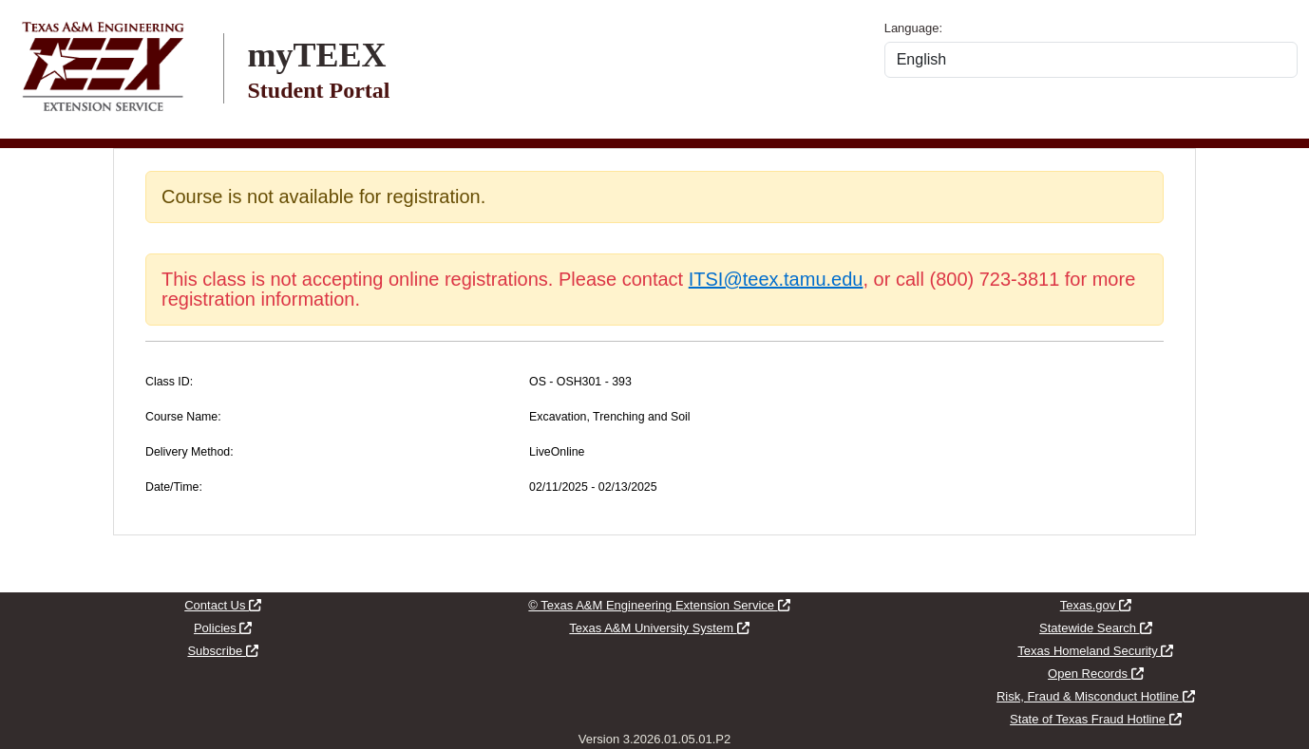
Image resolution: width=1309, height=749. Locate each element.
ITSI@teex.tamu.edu (776, 279)
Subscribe (222, 651)
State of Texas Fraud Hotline (1095, 719)
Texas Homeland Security (1095, 651)
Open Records (1095, 673)
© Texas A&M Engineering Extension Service (658, 605)
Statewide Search (1095, 628)
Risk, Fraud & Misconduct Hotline (1095, 696)
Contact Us (222, 605)
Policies (223, 628)
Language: (913, 28)
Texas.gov (1095, 605)
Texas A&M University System (659, 628)
